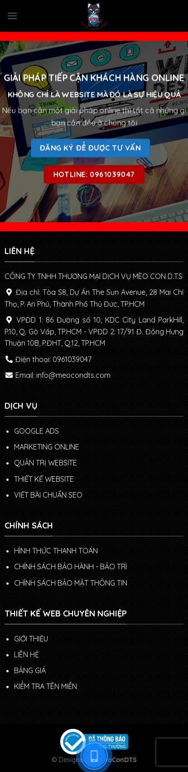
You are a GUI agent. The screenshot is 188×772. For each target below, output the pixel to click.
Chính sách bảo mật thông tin (70, 582)
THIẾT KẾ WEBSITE (44, 479)
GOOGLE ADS (36, 430)
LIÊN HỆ (26, 654)
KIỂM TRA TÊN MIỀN (45, 686)
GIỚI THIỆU (31, 638)
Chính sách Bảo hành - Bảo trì (70, 566)
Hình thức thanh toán (56, 550)
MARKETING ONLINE (46, 446)
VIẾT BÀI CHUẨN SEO (48, 494)
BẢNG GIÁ (30, 670)
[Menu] (12, 16)
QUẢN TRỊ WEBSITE (45, 462)
